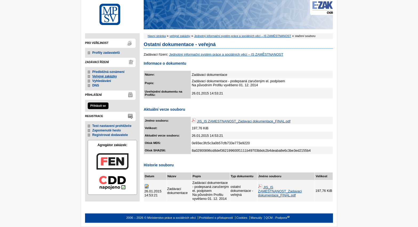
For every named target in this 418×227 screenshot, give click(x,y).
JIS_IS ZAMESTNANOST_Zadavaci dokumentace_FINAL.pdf (244, 121)
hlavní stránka (157, 36)
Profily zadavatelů (106, 53)
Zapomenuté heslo (106, 130)
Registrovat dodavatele (110, 135)
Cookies (241, 217)
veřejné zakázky (180, 36)
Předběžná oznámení (108, 72)
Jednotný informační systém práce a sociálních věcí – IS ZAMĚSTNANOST (242, 36)
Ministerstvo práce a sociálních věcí (112, 13)
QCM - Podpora (276, 217)
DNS (95, 85)
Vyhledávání (101, 81)
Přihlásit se (98, 105)
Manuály (256, 217)
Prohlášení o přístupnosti (216, 217)
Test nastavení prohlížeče (111, 126)
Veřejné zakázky (104, 76)
